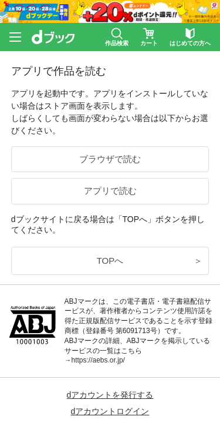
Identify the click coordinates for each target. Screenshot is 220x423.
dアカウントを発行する (110, 395)
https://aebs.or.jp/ (98, 360)
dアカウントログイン (110, 411)
